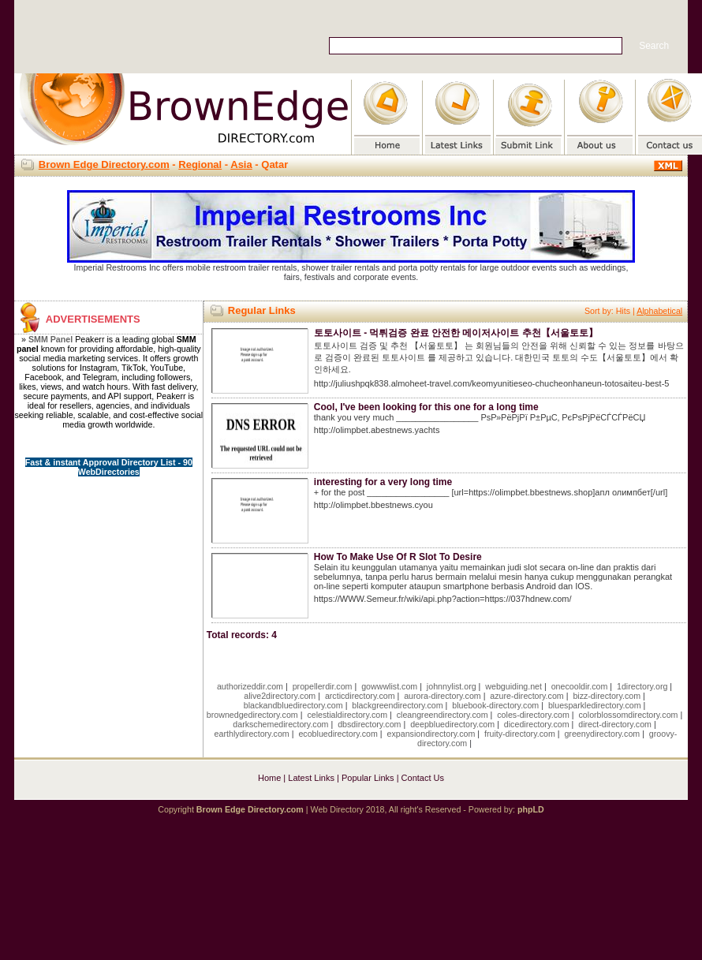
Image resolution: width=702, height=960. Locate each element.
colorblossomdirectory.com (628, 714)
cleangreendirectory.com (442, 714)
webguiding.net (513, 686)
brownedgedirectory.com (252, 714)
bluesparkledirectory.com (594, 705)
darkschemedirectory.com (280, 724)
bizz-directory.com (606, 695)
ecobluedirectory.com (338, 733)
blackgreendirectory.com (397, 705)
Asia (241, 164)
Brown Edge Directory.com (104, 164)
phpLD (530, 809)
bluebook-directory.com (495, 705)
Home (269, 778)
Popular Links (368, 778)
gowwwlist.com (389, 686)
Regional (200, 164)
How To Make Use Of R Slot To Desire (398, 556)
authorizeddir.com (250, 686)
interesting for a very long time (383, 481)
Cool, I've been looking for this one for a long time (426, 407)
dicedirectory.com (536, 724)
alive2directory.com (280, 695)
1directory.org (642, 686)
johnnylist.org (451, 686)
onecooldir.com (579, 686)
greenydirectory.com (602, 733)
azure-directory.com (526, 695)
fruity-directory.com (519, 733)
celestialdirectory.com (347, 714)
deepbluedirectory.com (452, 724)
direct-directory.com (615, 724)
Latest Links (311, 778)
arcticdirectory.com (360, 695)
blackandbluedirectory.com (293, 705)
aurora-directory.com (442, 695)
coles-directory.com (533, 714)
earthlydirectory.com (252, 733)
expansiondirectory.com (431, 733)
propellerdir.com (323, 686)
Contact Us (422, 778)
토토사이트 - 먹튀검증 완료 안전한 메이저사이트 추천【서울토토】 (456, 332)
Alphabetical (659, 311)
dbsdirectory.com (369, 724)
